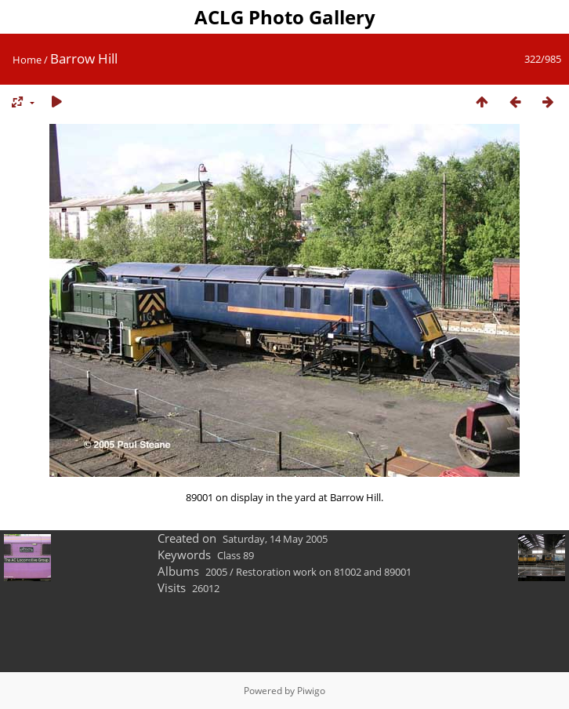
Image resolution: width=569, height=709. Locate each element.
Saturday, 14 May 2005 (275, 539)
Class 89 (235, 555)
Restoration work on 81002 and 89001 (323, 572)
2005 (216, 572)
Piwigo (311, 690)
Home (27, 60)
